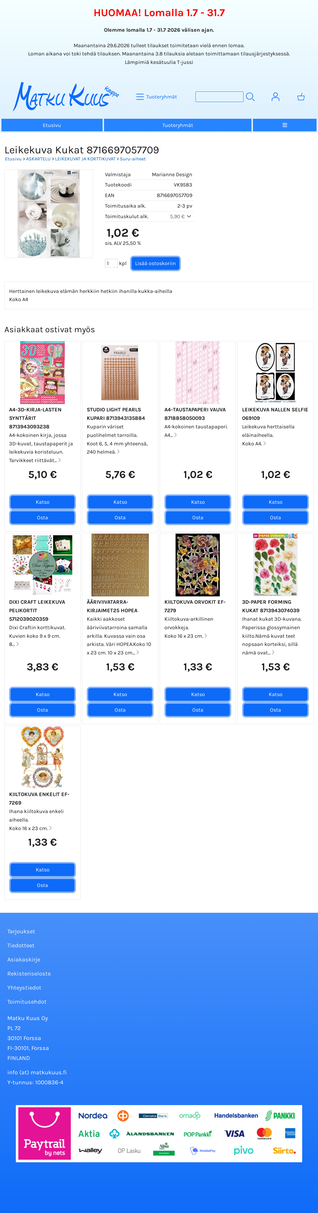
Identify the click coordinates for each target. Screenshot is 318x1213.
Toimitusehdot (27, 1001)
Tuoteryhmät (177, 125)
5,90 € (181, 216)
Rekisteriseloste (29, 973)
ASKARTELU (38, 159)
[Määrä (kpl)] (111, 263)
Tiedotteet (21, 945)
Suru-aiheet (133, 159)
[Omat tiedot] (275, 97)
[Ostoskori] (301, 97)
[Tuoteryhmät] (157, 97)
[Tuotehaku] (219, 96)
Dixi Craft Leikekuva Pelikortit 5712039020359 (37, 610)
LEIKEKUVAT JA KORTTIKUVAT (85, 159)
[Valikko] (285, 125)
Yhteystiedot (24, 987)
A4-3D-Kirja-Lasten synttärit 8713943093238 (35, 418)
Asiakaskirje (23, 959)
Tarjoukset (21, 931)
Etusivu (52, 125)
